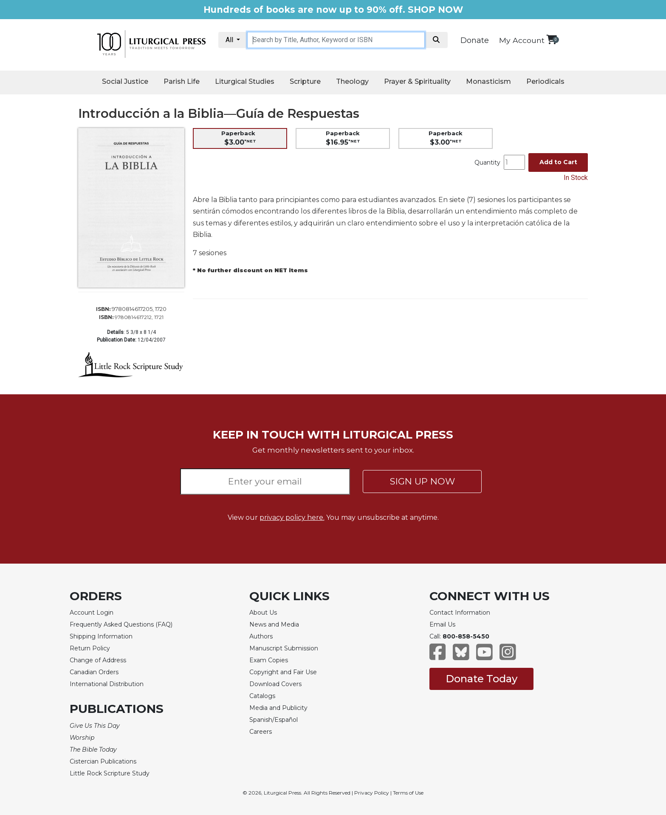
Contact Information (459, 612)
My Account (522, 40)
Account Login (91, 612)
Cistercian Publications (103, 761)
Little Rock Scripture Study (110, 773)
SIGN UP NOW (422, 481)
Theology (352, 81)
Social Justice (125, 81)
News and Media (274, 624)
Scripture (305, 81)
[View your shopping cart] (551, 39)
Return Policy (90, 648)
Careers (260, 731)
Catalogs (262, 696)
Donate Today (481, 679)
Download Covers (275, 684)
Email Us (442, 624)
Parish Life (182, 81)
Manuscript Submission (283, 648)
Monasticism (488, 81)
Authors (261, 636)
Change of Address (98, 660)
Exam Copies (268, 660)
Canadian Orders (94, 672)
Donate (474, 40)
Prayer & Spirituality (417, 81)
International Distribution (107, 684)
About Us (263, 612)
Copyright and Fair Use (283, 672)
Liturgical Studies (244, 81)
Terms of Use (408, 792)
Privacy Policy (371, 792)
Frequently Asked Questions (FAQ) (121, 624)
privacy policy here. (292, 517)
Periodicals (545, 81)
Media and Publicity (278, 708)
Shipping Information (101, 636)
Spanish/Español (273, 720)
